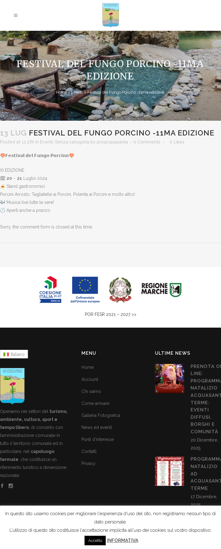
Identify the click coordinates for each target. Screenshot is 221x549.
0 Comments (146, 141)
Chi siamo (91, 391)
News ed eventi (96, 427)
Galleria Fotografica (100, 415)
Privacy (88, 463)
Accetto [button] (95, 540)
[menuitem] (14, 354)
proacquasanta (112, 141)
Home (61, 92)
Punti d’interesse (97, 439)
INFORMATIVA (122, 540)
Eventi (76, 92)
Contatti (89, 451)
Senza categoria (72, 141)
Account (89, 379)
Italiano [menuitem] (18, 354)
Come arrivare (95, 403)
